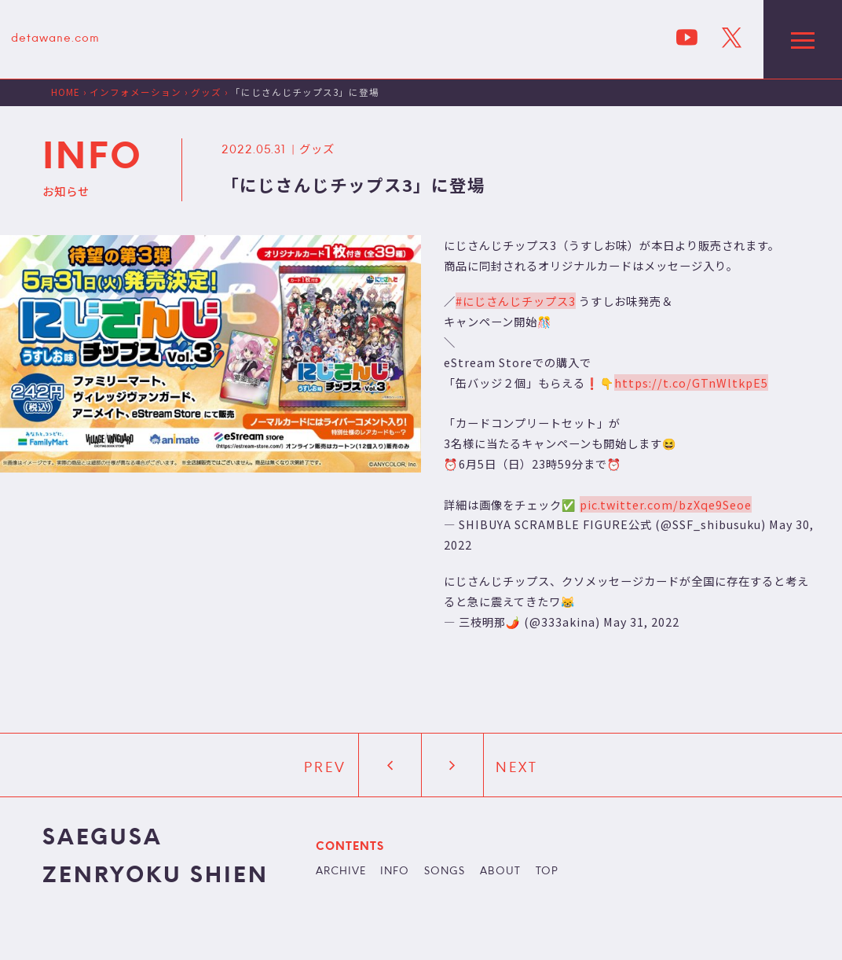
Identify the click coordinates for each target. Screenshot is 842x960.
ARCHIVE (341, 872)
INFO (394, 872)
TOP (547, 872)
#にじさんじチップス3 (516, 300)
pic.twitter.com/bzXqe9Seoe (666, 504)
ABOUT (500, 872)
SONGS (444, 872)
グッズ (317, 148)
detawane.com (55, 39)
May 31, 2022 (641, 621)
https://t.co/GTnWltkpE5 (691, 382)
